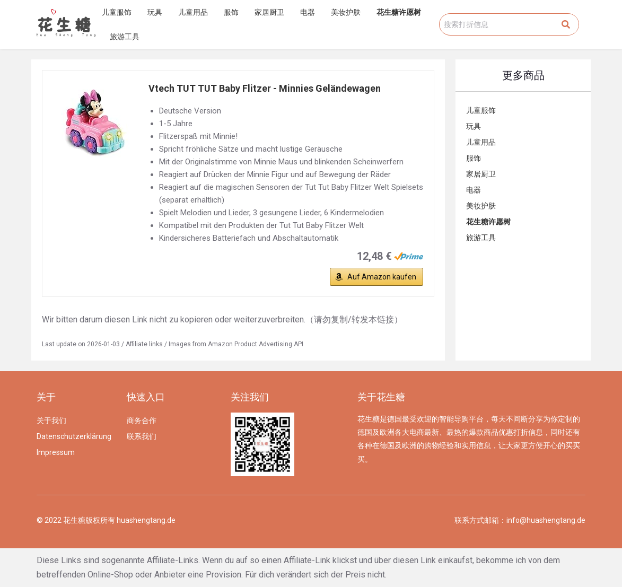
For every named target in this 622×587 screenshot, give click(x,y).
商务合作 (141, 420)
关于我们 (51, 420)
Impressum (56, 452)
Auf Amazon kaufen (381, 277)
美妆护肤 (346, 12)
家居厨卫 (269, 12)
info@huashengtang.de (545, 520)
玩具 (154, 12)
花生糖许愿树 (398, 12)
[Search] (566, 24)
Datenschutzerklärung (74, 436)
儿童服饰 (117, 12)
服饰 (231, 12)
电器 (307, 12)
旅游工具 (124, 36)
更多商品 (523, 75)
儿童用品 (193, 12)
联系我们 (141, 436)
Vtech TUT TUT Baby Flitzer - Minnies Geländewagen (264, 88)
